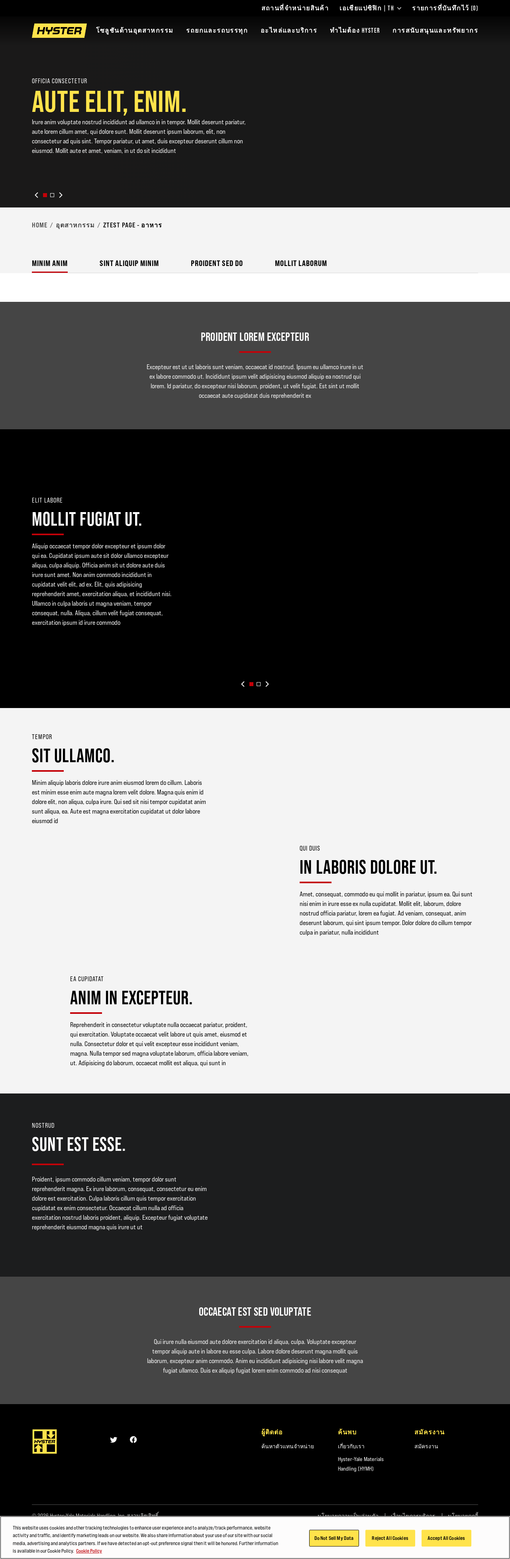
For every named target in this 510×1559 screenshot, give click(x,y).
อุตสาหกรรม (75, 225)
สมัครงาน (426, 1446)
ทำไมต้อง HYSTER (355, 30)
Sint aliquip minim (129, 263)
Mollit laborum (301, 263)
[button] (45, 195)
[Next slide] (60, 195)
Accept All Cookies (446, 1538)
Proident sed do (217, 263)
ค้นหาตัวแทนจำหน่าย (287, 1446)
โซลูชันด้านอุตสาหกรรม (135, 30)
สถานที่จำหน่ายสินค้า (295, 8)
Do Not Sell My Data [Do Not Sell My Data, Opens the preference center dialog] (333, 1538)
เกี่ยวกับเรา (351, 1446)
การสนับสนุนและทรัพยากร (435, 30)
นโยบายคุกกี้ (463, 1516)
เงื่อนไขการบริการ (413, 1516)
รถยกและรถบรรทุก (217, 30)
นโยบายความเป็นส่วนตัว (348, 1516)
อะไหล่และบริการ (289, 30)
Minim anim (50, 263)
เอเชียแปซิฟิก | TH (370, 8)
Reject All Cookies (390, 1538)
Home (39, 225)
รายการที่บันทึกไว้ (445, 8)
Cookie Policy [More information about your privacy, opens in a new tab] (89, 1551)
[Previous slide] (36, 195)
